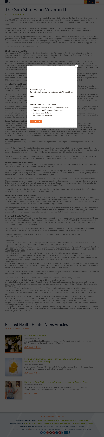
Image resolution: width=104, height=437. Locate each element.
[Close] (76, 66)
